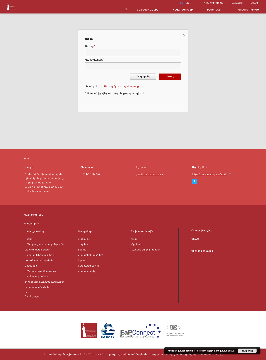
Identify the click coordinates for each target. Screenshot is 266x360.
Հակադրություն (214, 2)
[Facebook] (194, 181)
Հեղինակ (83, 244)
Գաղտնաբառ (94, 59)
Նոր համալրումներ (36, 276)
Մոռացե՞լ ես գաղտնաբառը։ (121, 86)
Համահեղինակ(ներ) (90, 255)
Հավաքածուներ (183, 9)
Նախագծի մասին (147, 9)
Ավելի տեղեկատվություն (220, 351)
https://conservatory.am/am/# (209, 174)
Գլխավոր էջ (31, 223)
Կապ (134, 238)
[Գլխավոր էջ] (125, 10)
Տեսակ (82, 249)
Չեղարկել (143, 76)
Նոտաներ (31, 265)
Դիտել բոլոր (32, 296)
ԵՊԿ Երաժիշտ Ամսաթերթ (40, 271)
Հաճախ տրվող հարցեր (146, 249)
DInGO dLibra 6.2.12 (95, 354)
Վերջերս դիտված (248, 9)
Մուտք (254, 2)
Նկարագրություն (88, 265)
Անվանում (84, 238)
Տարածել (237, 2)
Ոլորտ (82, 260)
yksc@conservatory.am (149, 174)
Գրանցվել (92, 86)
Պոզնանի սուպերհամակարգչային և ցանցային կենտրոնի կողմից (179, 354)
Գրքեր (29, 238)
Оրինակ (136, 244)
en (187, 3)
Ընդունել (247, 350)
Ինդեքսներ (214, 9)
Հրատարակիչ (87, 271)
